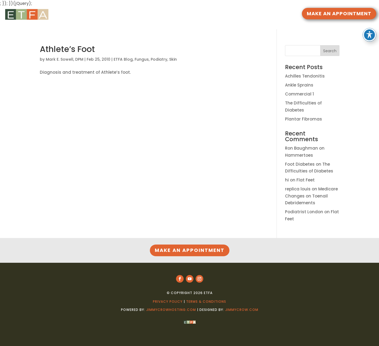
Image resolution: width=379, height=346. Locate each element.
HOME (142, 14)
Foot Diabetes (300, 164)
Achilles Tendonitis (305, 76)
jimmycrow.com (241, 309)
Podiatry (159, 59)
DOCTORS (195, 14)
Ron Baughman (301, 148)
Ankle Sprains (299, 85)
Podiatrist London (304, 212)
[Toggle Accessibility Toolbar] (369, 23)
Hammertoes (299, 155)
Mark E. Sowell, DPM (64, 59)
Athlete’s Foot (67, 49)
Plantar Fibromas (303, 119)
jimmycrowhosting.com (171, 309)
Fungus (142, 59)
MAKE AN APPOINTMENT (339, 13)
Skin (173, 59)
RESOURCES (164, 14)
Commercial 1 (299, 94)
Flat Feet (305, 180)
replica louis (298, 189)
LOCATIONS (226, 14)
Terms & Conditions (206, 301)
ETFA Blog (123, 59)
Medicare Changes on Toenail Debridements (311, 196)
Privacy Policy (168, 301)
